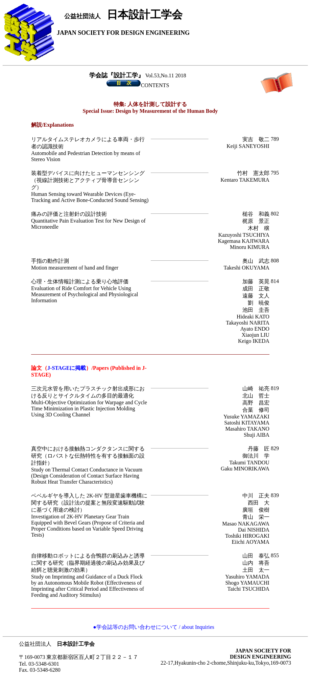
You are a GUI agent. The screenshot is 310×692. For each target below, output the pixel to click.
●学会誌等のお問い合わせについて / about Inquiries (153, 627)
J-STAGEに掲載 (66, 368)
